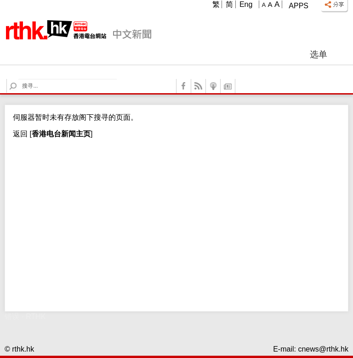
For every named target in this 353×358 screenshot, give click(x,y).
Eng (245, 4)
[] (60, 134)
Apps (298, 6)
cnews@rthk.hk (323, 349)
